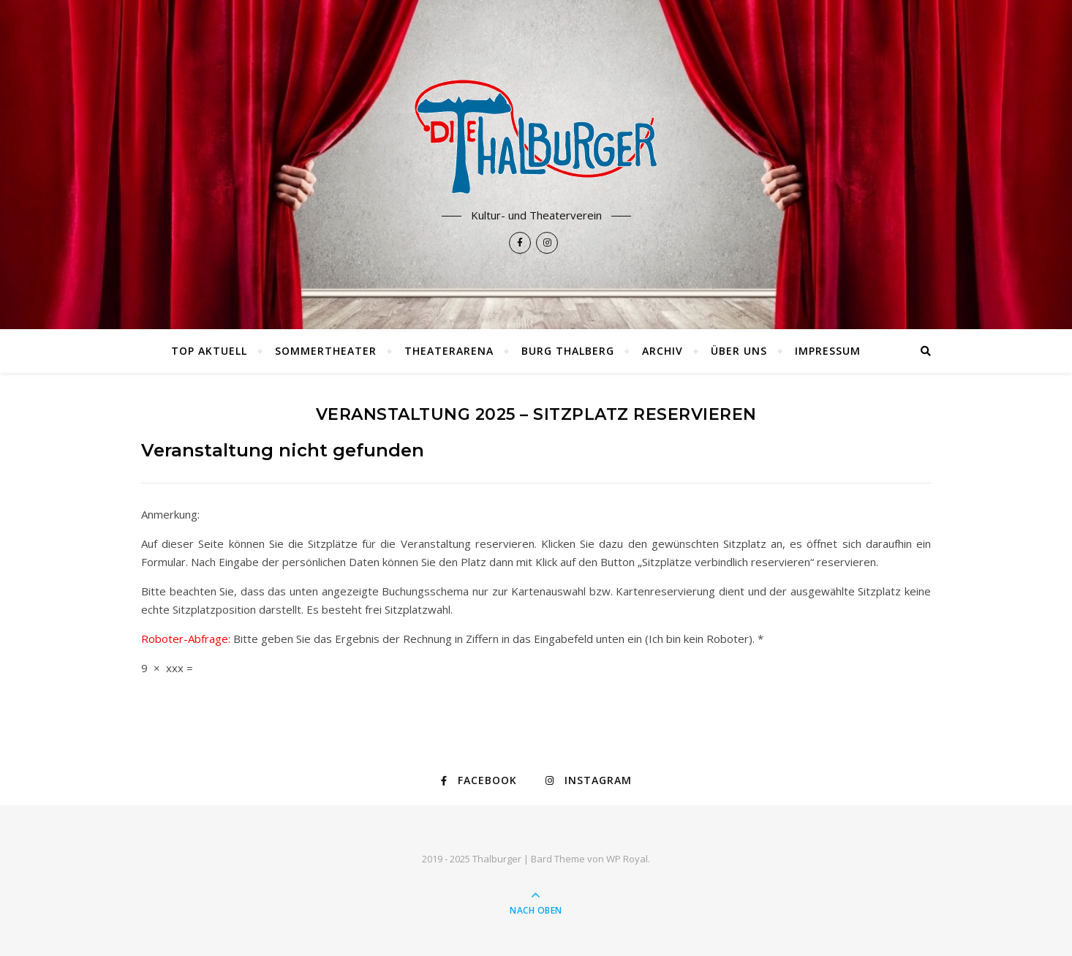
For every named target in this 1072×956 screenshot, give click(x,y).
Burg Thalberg (567, 351)
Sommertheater (326, 351)
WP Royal (627, 858)
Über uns (739, 351)
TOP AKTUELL (209, 351)
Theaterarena (449, 351)
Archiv (662, 351)
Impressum (828, 351)
